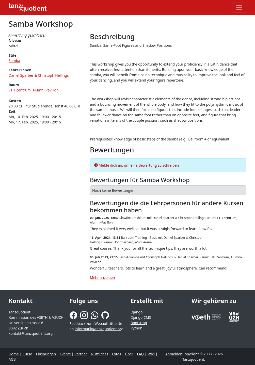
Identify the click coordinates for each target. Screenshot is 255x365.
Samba (14, 60)
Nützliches (99, 354)
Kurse (27, 354)
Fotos (116, 354)
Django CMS (141, 317)
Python (136, 328)
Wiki (151, 354)
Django (136, 312)
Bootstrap (139, 322)
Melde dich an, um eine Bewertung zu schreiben (136, 165)
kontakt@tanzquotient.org (31, 333)
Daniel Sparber (21, 75)
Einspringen (46, 354)
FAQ (140, 354)
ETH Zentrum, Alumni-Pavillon (34, 90)
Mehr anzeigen (102, 277)
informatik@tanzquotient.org (99, 328)
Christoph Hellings (53, 75)
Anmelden (173, 354)
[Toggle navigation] (239, 8)
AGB (12, 359)
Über (129, 354)
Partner (80, 354)
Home (14, 354)
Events (65, 354)
